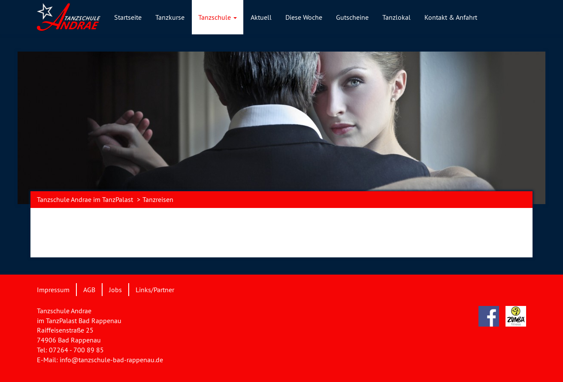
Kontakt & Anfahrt (450, 17)
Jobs (115, 289)
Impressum (53, 289)
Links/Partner (155, 289)
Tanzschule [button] (217, 17)
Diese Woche (303, 17)
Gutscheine (352, 17)
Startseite (128, 17)
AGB (89, 289)
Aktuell (261, 17)
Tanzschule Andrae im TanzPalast (85, 199)
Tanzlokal (396, 17)
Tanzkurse (170, 17)
